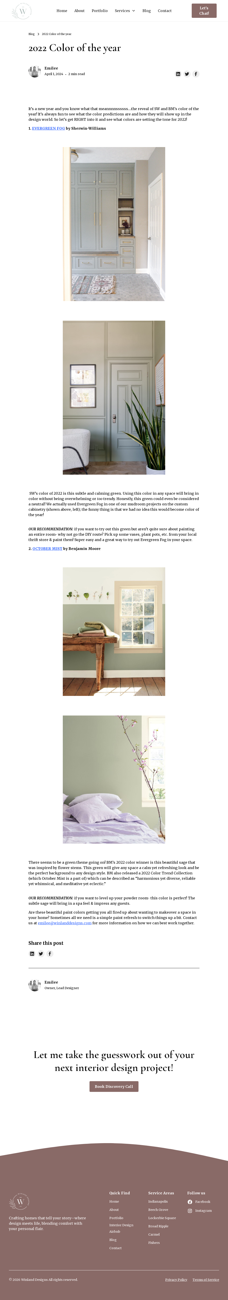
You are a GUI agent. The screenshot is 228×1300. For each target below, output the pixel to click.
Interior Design (121, 1225)
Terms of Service (206, 1280)
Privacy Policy (176, 1280)
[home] (22, 10)
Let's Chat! (204, 11)
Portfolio (100, 10)
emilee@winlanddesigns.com (65, 923)
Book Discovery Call (114, 1086)
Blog (146, 10)
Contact (165, 10)
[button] (125, 10)
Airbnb (114, 1232)
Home (62, 10)
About (79, 10)
